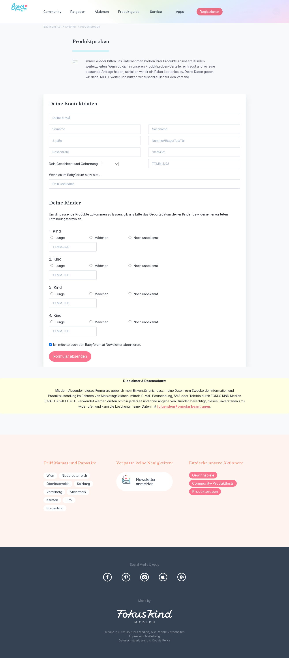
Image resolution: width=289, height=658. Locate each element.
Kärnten (52, 500)
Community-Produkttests (213, 483)
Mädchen (101, 238)
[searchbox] (259, 11)
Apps (180, 11)
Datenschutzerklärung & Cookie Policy (145, 640)
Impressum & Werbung (144, 636)
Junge (60, 238)
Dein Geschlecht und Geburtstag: (74, 164)
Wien (50, 475)
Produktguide (129, 11)
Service (156, 11)
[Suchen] (276, 11)
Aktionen (102, 11)
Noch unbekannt (146, 238)
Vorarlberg (54, 492)
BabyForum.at (52, 26)
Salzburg (83, 484)
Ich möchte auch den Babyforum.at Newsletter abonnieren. (97, 344)
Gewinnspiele (203, 475)
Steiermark (78, 492)
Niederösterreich (74, 475)
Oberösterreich (58, 484)
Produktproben (205, 491)
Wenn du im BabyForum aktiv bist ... (75, 175)
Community (52, 11)
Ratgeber (77, 11)
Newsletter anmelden (146, 481)
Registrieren (209, 11)
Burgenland (55, 508)
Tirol (69, 500)
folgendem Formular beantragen (183, 406)
